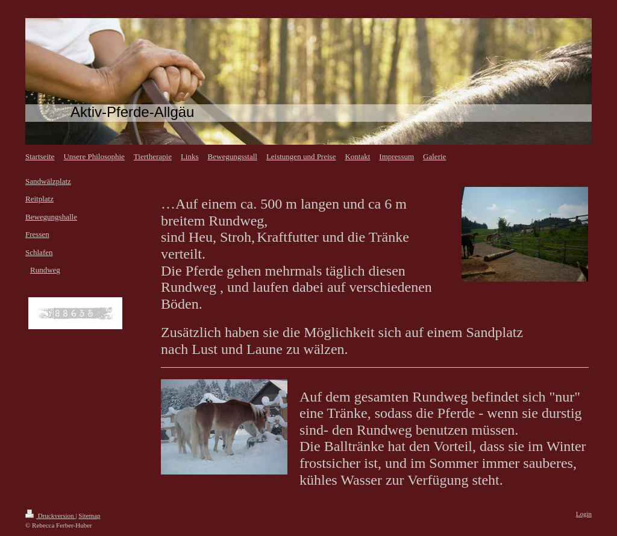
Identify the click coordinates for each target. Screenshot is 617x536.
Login (584, 513)
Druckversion (50, 515)
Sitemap (89, 515)
